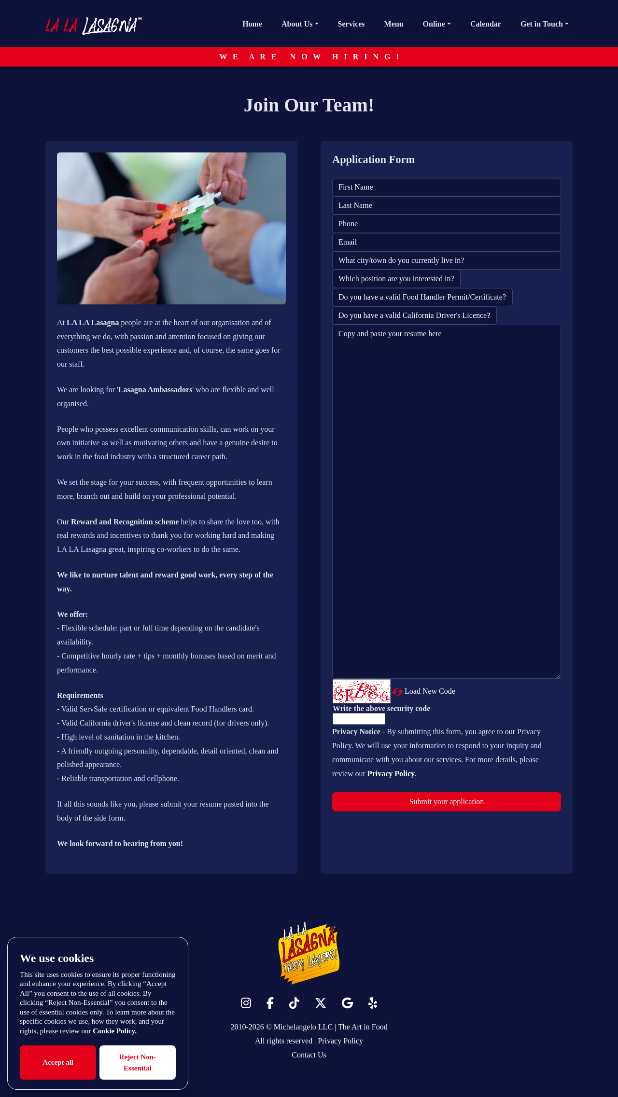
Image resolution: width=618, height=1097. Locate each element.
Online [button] (434, 24)
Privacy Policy (340, 1041)
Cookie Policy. (115, 1031)
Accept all (57, 1062)
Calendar (485, 24)
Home (252, 24)
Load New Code (430, 691)
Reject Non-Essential (137, 1062)
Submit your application (446, 801)
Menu (394, 24)
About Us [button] (296, 24)
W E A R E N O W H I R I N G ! (309, 57)
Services (351, 24)
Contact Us (309, 1055)
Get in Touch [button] (541, 24)
